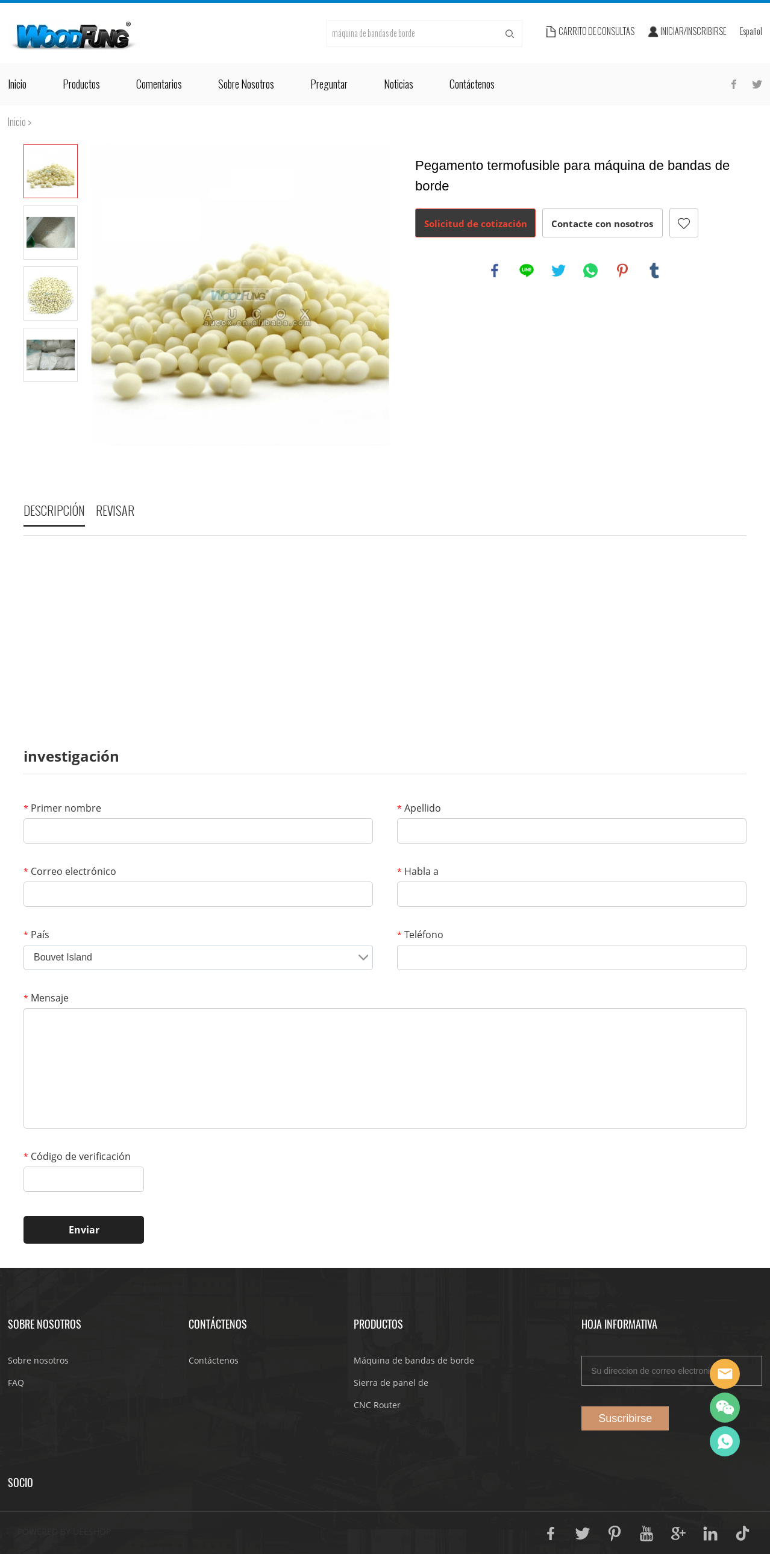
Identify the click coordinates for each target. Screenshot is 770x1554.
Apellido (419, 808)
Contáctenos (472, 84)
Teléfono (420, 934)
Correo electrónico (69, 871)
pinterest (622, 271)
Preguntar (329, 84)
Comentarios (159, 84)
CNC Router (377, 1405)
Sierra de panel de (391, 1382)
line (527, 271)
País (36, 934)
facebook (495, 271)
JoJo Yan (725, 1374)
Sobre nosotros (246, 84)
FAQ (16, 1382)
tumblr (654, 271)
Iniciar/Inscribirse (693, 31)
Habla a (418, 871)
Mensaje (46, 997)
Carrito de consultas (596, 31)
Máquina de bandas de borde (414, 1360)
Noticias (398, 84)
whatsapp (590, 271)
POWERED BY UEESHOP (64, 1531)
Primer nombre (62, 808)
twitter (558, 271)
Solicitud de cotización (475, 224)
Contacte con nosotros (602, 224)
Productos (81, 84)
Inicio (17, 84)
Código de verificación (77, 1156)
